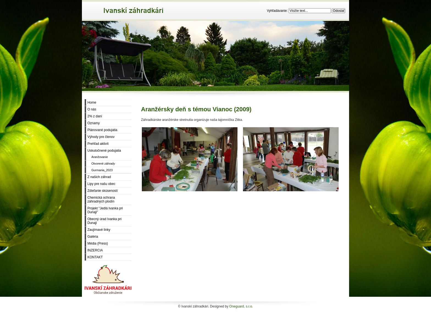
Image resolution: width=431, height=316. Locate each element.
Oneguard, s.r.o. (241, 306)
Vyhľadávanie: (278, 11)
